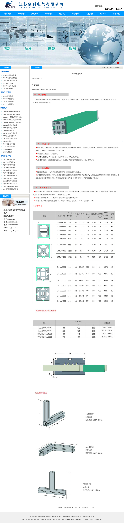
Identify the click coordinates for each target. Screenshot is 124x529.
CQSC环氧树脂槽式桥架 (10, 186)
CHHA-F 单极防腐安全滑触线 (12, 122)
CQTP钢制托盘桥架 (9, 162)
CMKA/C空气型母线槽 (10, 78)
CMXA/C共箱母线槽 (9, 86)
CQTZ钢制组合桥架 (9, 167)
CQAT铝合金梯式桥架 (10, 178)
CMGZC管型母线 (8, 104)
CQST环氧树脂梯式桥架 (10, 189)
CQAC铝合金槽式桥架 (10, 175)
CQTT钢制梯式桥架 (9, 165)
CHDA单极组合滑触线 (10, 128)
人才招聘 (89, 14)
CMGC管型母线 (8, 96)
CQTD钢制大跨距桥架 (10, 170)
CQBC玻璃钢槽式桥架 (10, 181)
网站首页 (7, 14)
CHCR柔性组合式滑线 (10, 138)
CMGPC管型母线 (8, 99)
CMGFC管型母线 (8, 101)
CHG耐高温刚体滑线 (9, 136)
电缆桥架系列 (5, 156)
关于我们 (21, 14)
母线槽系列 (4, 71)
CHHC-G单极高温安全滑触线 (12, 120)
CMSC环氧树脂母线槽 (10, 80)
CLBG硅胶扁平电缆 (9, 147)
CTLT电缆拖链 (7, 152)
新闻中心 (62, 14)
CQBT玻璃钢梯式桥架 (10, 184)
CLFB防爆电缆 (7, 149)
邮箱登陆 (76, 516)
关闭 (93, 507)
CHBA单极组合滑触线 (10, 125)
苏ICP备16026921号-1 (87, 516)
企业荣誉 (48, 14)
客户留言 (102, 14)
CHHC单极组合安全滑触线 (11, 114)
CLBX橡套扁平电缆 (9, 144)
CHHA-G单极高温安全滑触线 (12, 117)
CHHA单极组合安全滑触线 (11, 112)
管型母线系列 (5, 92)
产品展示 (34, 14)
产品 (32, 78)
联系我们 (116, 14)
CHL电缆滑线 (7, 141)
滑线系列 (3, 108)
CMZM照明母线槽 (9, 83)
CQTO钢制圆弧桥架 (9, 173)
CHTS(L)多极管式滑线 (10, 133)
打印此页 (85, 507)
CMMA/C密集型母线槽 (10, 75)
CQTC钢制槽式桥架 (9, 159)
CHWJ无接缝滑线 (8, 130)
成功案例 (75, 14)
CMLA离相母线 (8, 89)
